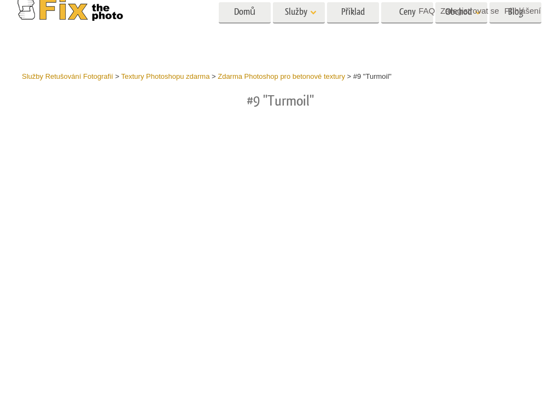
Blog (515, 31)
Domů (244, 31)
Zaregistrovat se (469, 10)
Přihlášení (522, 10)
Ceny (407, 31)
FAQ (426, 10)
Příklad (353, 31)
